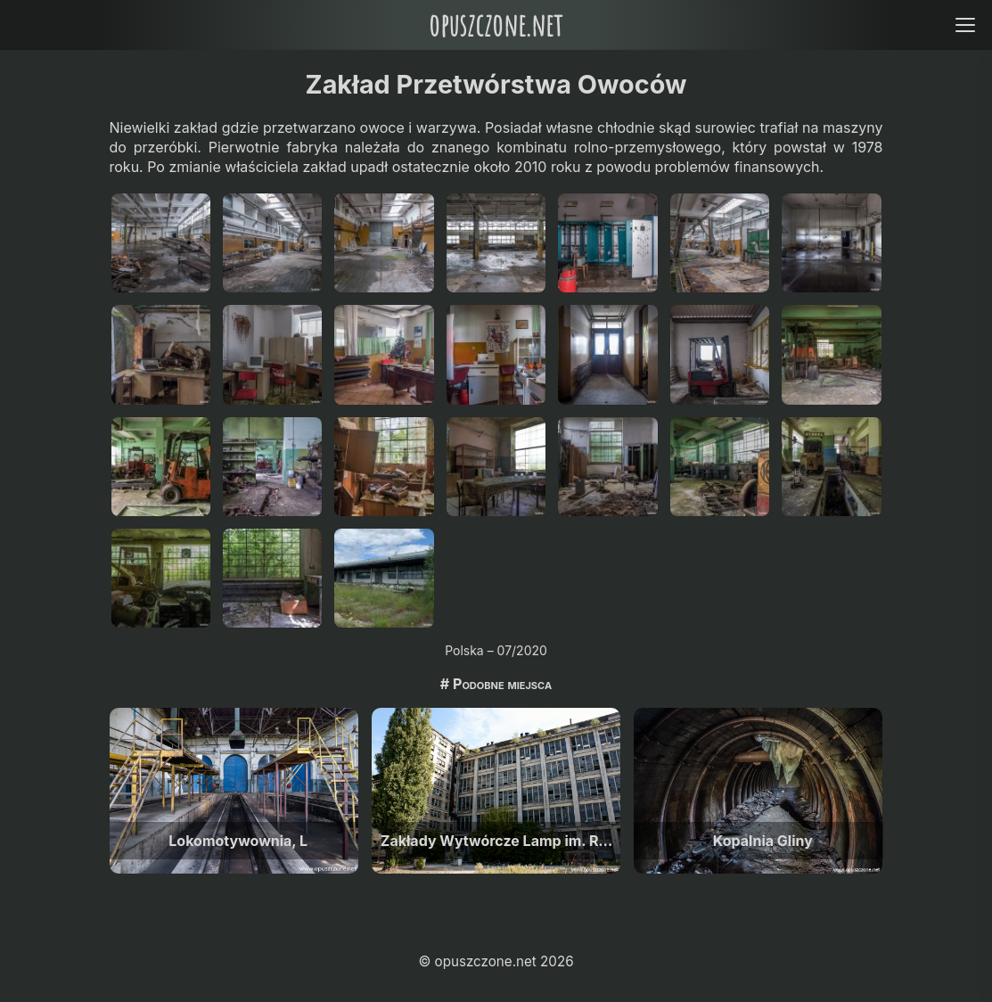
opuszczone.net (495, 24)
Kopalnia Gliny (763, 841)
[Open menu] (965, 24)
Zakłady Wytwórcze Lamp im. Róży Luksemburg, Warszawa (500, 841)
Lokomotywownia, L (237, 841)
